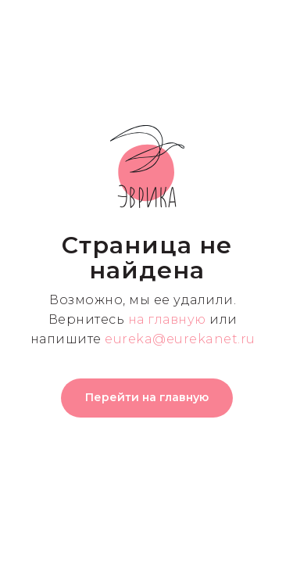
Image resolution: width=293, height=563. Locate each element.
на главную (167, 319)
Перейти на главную (147, 397)
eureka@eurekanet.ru (180, 339)
